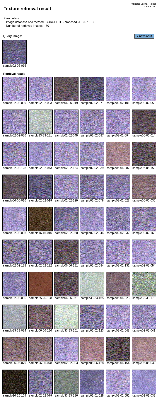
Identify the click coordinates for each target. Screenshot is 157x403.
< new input (144, 36)
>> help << (150, 6)
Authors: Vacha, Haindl (143, 3)
